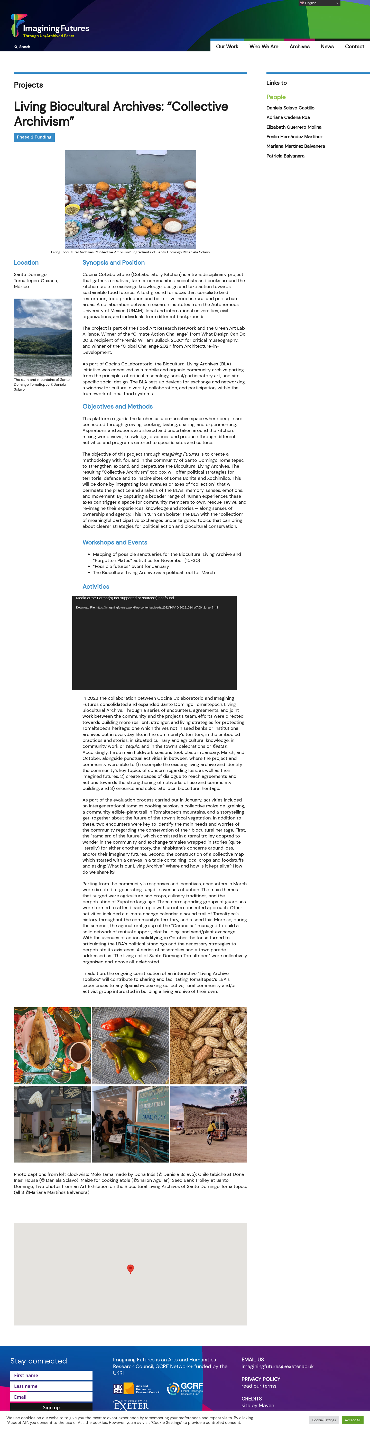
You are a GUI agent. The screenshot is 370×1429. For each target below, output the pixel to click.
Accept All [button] (352, 1420)
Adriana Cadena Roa (288, 118)
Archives (300, 46)
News (327, 46)
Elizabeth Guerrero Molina (293, 127)
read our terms (259, 1385)
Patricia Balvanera (285, 156)
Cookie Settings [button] (324, 1420)
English (308, 3)
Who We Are (263, 46)
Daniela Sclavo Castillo (290, 108)
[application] (154, 643)
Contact (354, 46)
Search (21, 47)
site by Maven (258, 1405)
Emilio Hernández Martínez (294, 137)
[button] (130, 1269)
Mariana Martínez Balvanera (295, 146)
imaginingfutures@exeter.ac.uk (278, 1366)
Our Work (227, 46)
